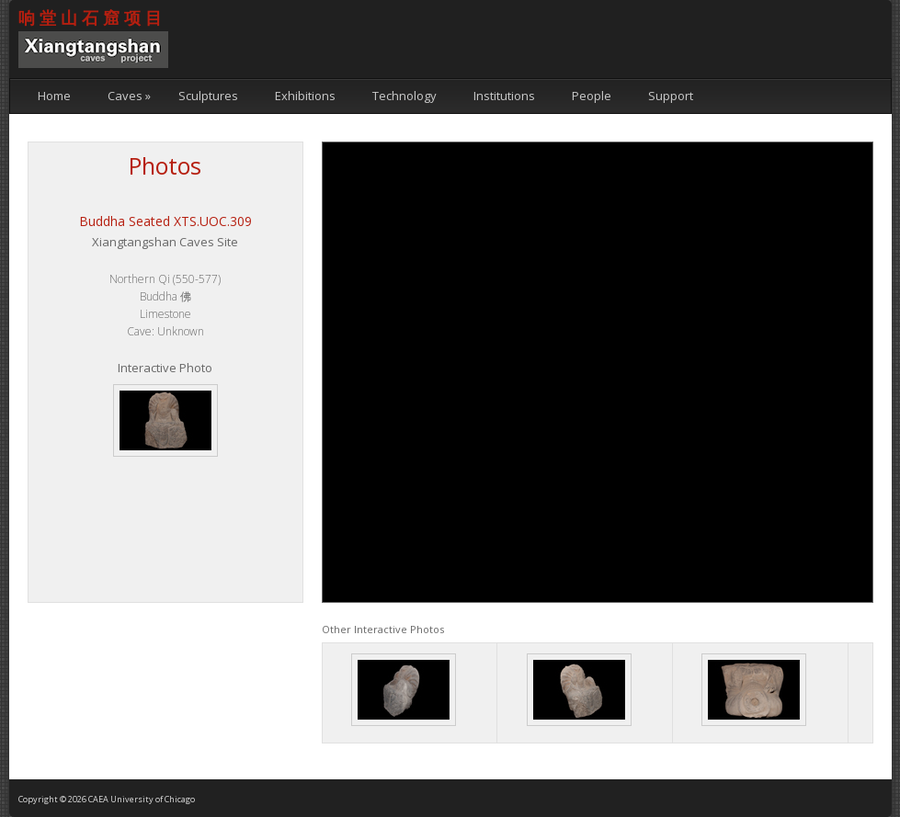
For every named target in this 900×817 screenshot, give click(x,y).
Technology (404, 95)
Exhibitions (305, 95)
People (591, 95)
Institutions (504, 95)
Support (670, 95)
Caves (129, 95)
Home (54, 95)
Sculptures (208, 95)
